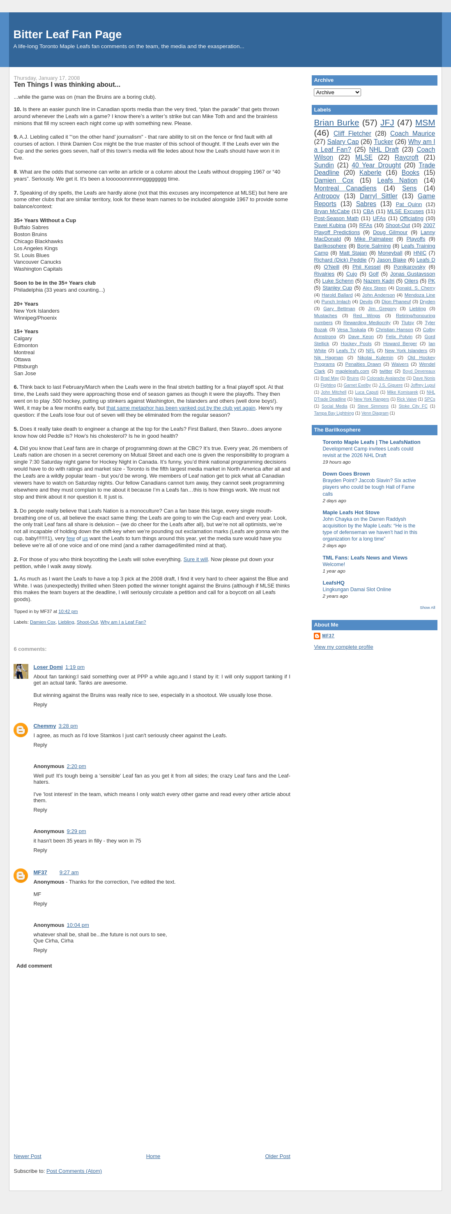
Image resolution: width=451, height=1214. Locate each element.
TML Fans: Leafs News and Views (364, 558)
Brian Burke (336, 122)
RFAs (366, 225)
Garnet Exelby (357, 385)
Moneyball (390, 253)
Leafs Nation (397, 180)
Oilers (411, 281)
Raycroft (407, 157)
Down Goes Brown (346, 474)
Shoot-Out (87, 622)
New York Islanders (406, 350)
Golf (374, 274)
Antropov (326, 196)
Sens (409, 188)
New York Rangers (371, 399)
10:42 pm (68, 611)
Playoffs (415, 239)
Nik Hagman (328, 357)
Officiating (411, 218)
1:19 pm (75, 667)
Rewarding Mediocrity (367, 322)
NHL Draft (383, 149)
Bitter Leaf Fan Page (67, 34)
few (71, 538)
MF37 (40, 872)
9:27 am (69, 872)
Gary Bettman (339, 308)
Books (410, 172)
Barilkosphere (330, 246)
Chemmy (44, 726)
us (85, 538)
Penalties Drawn (363, 364)
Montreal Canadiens (345, 188)
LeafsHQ (333, 583)
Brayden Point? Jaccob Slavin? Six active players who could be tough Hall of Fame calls (369, 487)
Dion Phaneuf (396, 301)
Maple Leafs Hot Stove (351, 512)
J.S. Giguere (391, 385)
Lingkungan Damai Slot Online (356, 589)
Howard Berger (400, 343)
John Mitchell (333, 392)
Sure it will (196, 559)
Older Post (277, 1156)
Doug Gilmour (390, 232)
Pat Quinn (409, 204)
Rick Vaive (406, 399)
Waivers (400, 364)
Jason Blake (391, 260)
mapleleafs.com (352, 371)
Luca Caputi (366, 392)
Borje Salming (374, 246)
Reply (40, 704)
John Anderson (378, 294)
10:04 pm (78, 925)
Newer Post (27, 1156)
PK (431, 281)
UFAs (379, 218)
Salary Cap (343, 141)
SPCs (429, 399)
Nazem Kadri (379, 281)
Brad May (329, 378)
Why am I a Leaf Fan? (123, 622)
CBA (368, 211)
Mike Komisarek (402, 392)
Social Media (334, 406)
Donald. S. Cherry (415, 287)
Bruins (353, 378)
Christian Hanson (394, 329)
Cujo (351, 274)
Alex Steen (375, 287)
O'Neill (331, 267)
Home (153, 1156)
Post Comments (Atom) (74, 1171)
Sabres (366, 203)
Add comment (34, 966)
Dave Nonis (424, 378)
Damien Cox (42, 622)
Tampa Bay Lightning (334, 413)
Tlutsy (407, 322)
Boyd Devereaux (419, 371)
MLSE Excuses (405, 211)
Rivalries (324, 274)
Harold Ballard (337, 294)
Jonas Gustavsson (412, 274)
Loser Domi (48, 667)
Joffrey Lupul (423, 385)
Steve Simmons (373, 406)
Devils (366, 301)
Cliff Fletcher (352, 133)
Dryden (427, 301)
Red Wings (366, 315)
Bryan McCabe (332, 211)
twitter (386, 371)
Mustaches (325, 315)
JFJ (387, 122)
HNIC (419, 253)
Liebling (66, 622)
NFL (370, 350)
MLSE (364, 157)
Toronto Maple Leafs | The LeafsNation (371, 442)
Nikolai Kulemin (375, 357)
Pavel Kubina (330, 225)
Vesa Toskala (351, 329)
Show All (427, 607)
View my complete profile (343, 647)
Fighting (328, 385)
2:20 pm (76, 766)
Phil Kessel (366, 267)
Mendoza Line (420, 294)
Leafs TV (346, 350)
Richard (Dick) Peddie (340, 260)
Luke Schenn (337, 281)
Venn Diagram (375, 413)
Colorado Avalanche (386, 378)
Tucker (383, 141)
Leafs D (425, 260)
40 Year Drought (376, 165)
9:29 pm (76, 831)
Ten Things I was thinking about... (67, 84)
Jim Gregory (382, 308)
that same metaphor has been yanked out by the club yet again (180, 408)
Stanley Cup (337, 288)
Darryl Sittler (379, 196)
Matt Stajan (353, 253)
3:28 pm (68, 726)
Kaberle (370, 172)
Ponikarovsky (409, 267)
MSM (425, 122)
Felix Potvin (399, 336)
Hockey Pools (356, 343)
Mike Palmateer (373, 239)
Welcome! (333, 564)
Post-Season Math (336, 218)
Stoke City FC (413, 406)
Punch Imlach (335, 301)
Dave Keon (361, 336)
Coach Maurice (412, 133)
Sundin (324, 165)
